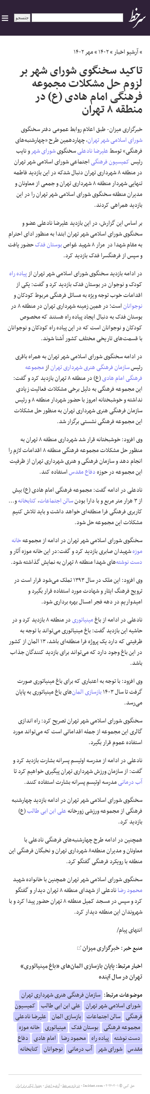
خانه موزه (29, 1027)
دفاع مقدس (82, 472)
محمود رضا (130, 890)
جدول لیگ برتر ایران (29, 1086)
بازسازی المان (87, 692)
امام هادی (113, 378)
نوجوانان (132, 306)
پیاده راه (18, 273)
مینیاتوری (82, 620)
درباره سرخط (71, 1086)
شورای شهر (43, 151)
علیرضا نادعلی (92, 151)
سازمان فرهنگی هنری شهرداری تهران (90, 367)
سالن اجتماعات (56, 501)
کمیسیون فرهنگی (110, 162)
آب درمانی (130, 782)
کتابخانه (27, 501)
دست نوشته (129, 562)
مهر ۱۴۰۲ (83, 52)
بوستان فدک (48, 245)
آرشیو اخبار (126, 52)
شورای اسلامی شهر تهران (115, 140)
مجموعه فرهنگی (122, 1027)
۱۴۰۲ (103, 52)
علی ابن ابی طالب (46, 811)
